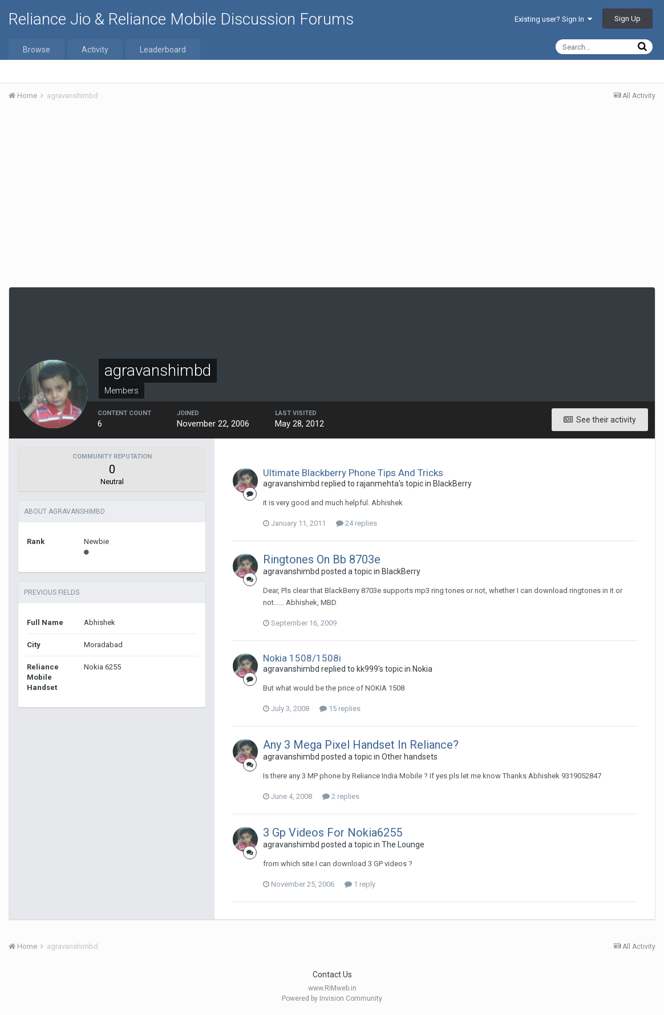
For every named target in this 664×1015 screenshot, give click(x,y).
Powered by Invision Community (332, 998)
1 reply (360, 884)
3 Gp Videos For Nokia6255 (332, 832)
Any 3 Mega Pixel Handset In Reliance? (361, 745)
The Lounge (403, 844)
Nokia (422, 668)
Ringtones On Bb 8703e (321, 559)
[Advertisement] (332, 195)
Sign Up (627, 18)
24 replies (356, 523)
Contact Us (332, 974)
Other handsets (410, 756)
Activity (95, 49)
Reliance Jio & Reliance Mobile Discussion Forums (181, 19)
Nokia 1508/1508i (302, 658)
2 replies (340, 796)
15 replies (340, 708)
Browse (36, 49)
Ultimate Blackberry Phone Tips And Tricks (353, 472)
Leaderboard (163, 49)
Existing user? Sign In (553, 19)
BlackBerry (452, 483)
